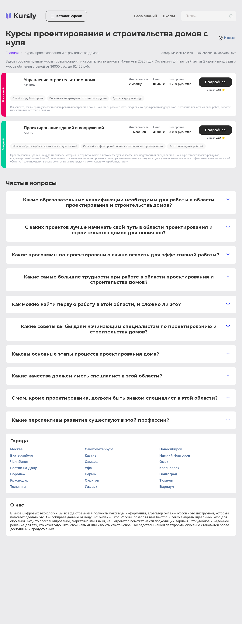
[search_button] (231, 16)
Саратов (92, 480)
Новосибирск (170, 449)
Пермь (90, 474)
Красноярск (169, 468)
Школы (168, 16)
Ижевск (227, 38)
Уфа (88, 468)
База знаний (145, 16)
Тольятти (18, 487)
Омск (163, 462)
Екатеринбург (21, 455)
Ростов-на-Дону (23, 468)
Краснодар (19, 480)
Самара (91, 462)
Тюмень (166, 480)
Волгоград (168, 474)
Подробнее (215, 82)
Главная (12, 53)
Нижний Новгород (174, 455)
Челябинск (19, 462)
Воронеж (17, 474)
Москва (16, 449)
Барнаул (166, 487)
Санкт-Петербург (99, 449)
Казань (91, 455)
